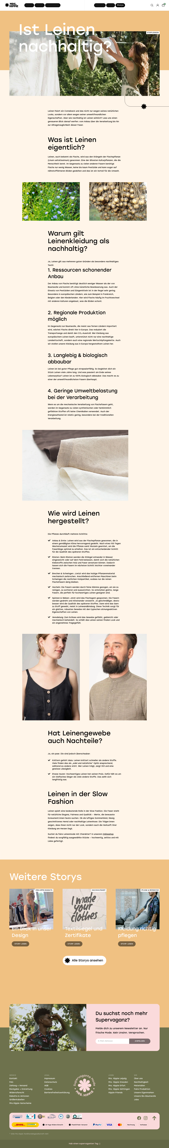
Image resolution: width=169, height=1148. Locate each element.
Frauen (29, 5)
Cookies (48, 1089)
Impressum (49, 1079)
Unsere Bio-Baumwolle (145, 1096)
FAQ (11, 1082)
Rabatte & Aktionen (19, 1096)
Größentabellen (16, 1100)
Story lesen (20, 944)
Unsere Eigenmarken (144, 1093)
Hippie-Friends (115, 1093)
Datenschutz (50, 1082)
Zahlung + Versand (18, 1086)
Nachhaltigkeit (141, 1082)
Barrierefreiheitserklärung (57, 1093)
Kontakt (13, 1079)
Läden (111, 5)
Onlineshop (108, 834)
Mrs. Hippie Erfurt (116, 1086)
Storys (120, 5)
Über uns (100, 5)
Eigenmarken (53, 5)
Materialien (139, 1086)
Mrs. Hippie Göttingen (119, 1089)
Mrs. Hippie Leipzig (117, 1079)
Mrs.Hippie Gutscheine (20, 1103)
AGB (46, 1086)
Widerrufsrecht (16, 1093)
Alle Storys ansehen (83, 960)
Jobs (136, 1100)
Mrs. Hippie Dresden (118, 1082)
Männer (39, 5)
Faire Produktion (142, 1089)
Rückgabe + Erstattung (20, 1089)
